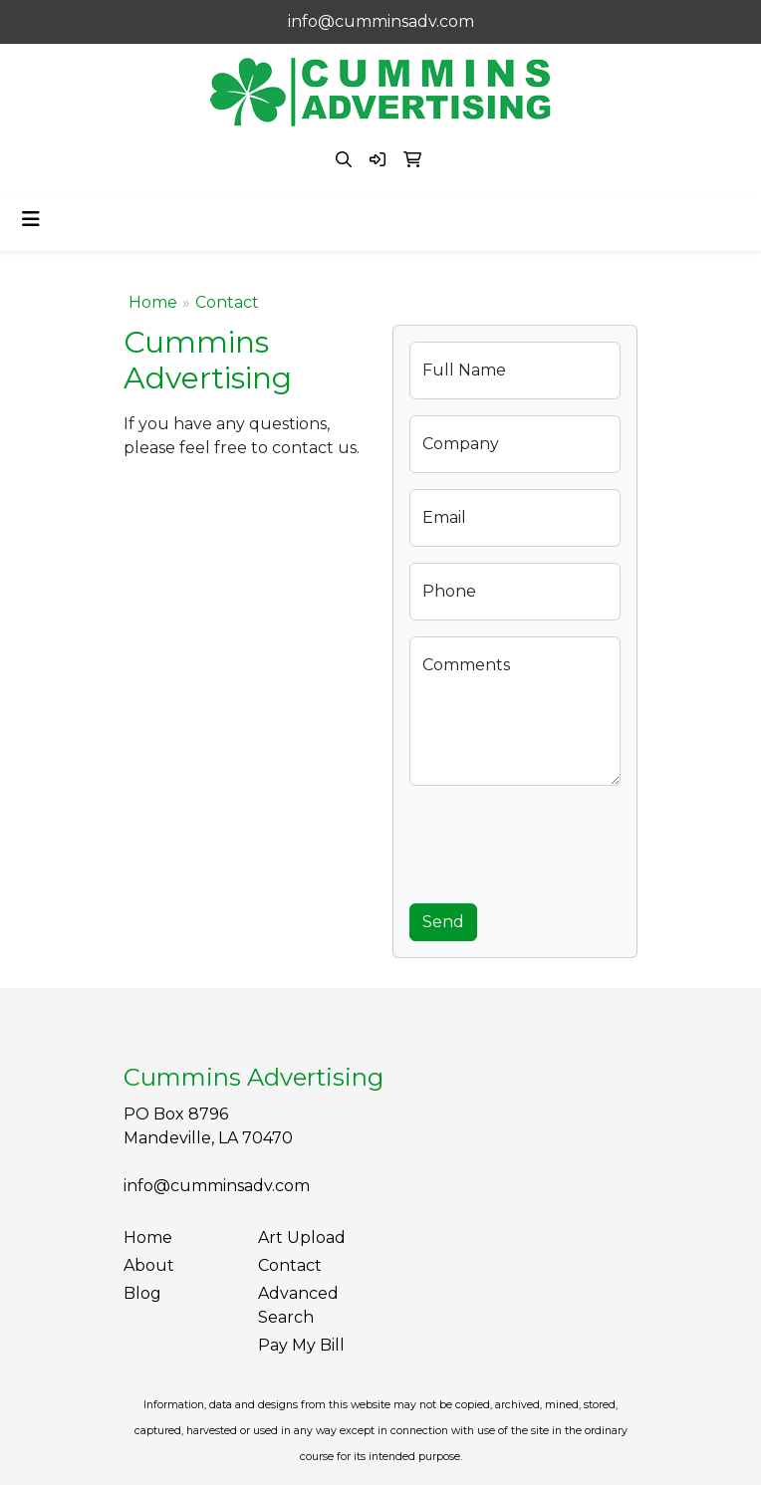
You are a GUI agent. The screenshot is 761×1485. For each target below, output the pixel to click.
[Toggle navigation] (31, 219)
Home (152, 302)
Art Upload (302, 1237)
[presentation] (560, 840)
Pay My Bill (301, 1345)
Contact (290, 1265)
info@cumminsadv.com (381, 21)
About (149, 1265)
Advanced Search (298, 1305)
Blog (142, 1293)
